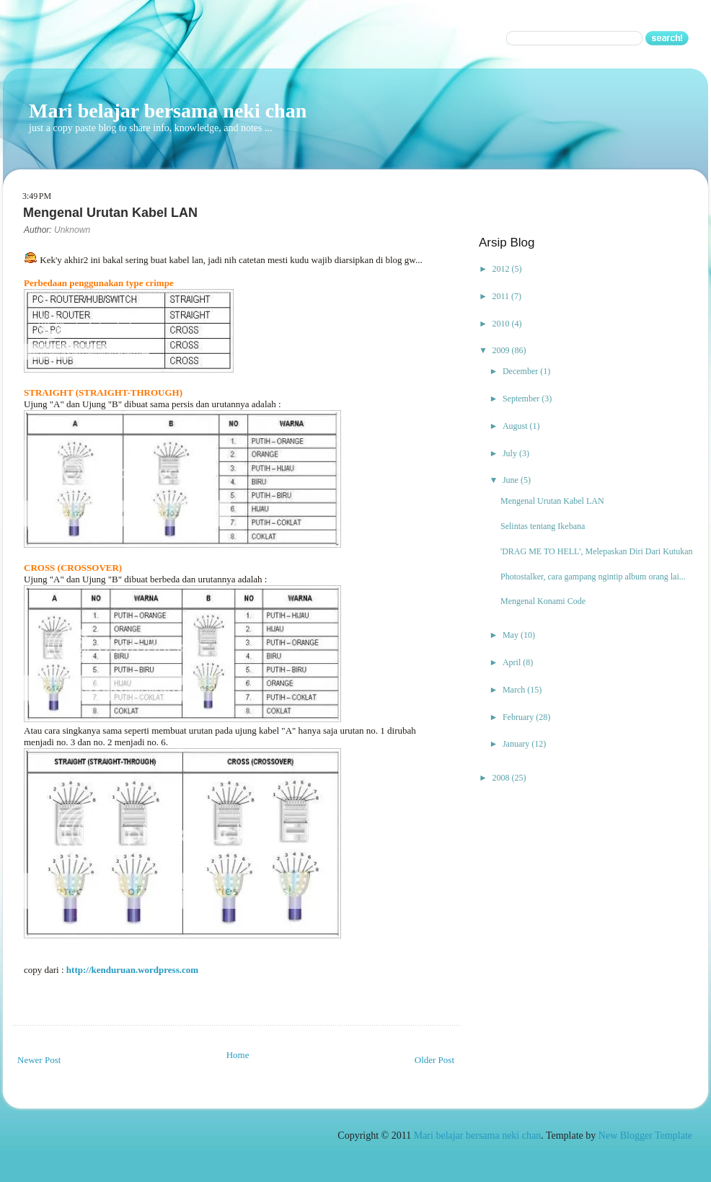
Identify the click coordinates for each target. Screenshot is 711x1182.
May (512, 635)
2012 (502, 269)
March (515, 690)
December (521, 371)
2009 (502, 350)
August (516, 426)
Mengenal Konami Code (543, 601)
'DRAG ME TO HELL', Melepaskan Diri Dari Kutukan (596, 551)
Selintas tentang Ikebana (542, 526)
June (512, 480)
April (513, 662)
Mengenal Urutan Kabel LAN (552, 501)
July (511, 453)
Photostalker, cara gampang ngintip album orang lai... (593, 577)
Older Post (434, 1059)
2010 (502, 324)
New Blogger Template (645, 1135)
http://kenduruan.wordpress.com (132, 969)
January (517, 744)
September (522, 399)
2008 (502, 778)
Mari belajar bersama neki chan (167, 110)
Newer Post (39, 1059)
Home (237, 1054)
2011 (502, 296)
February (519, 717)
